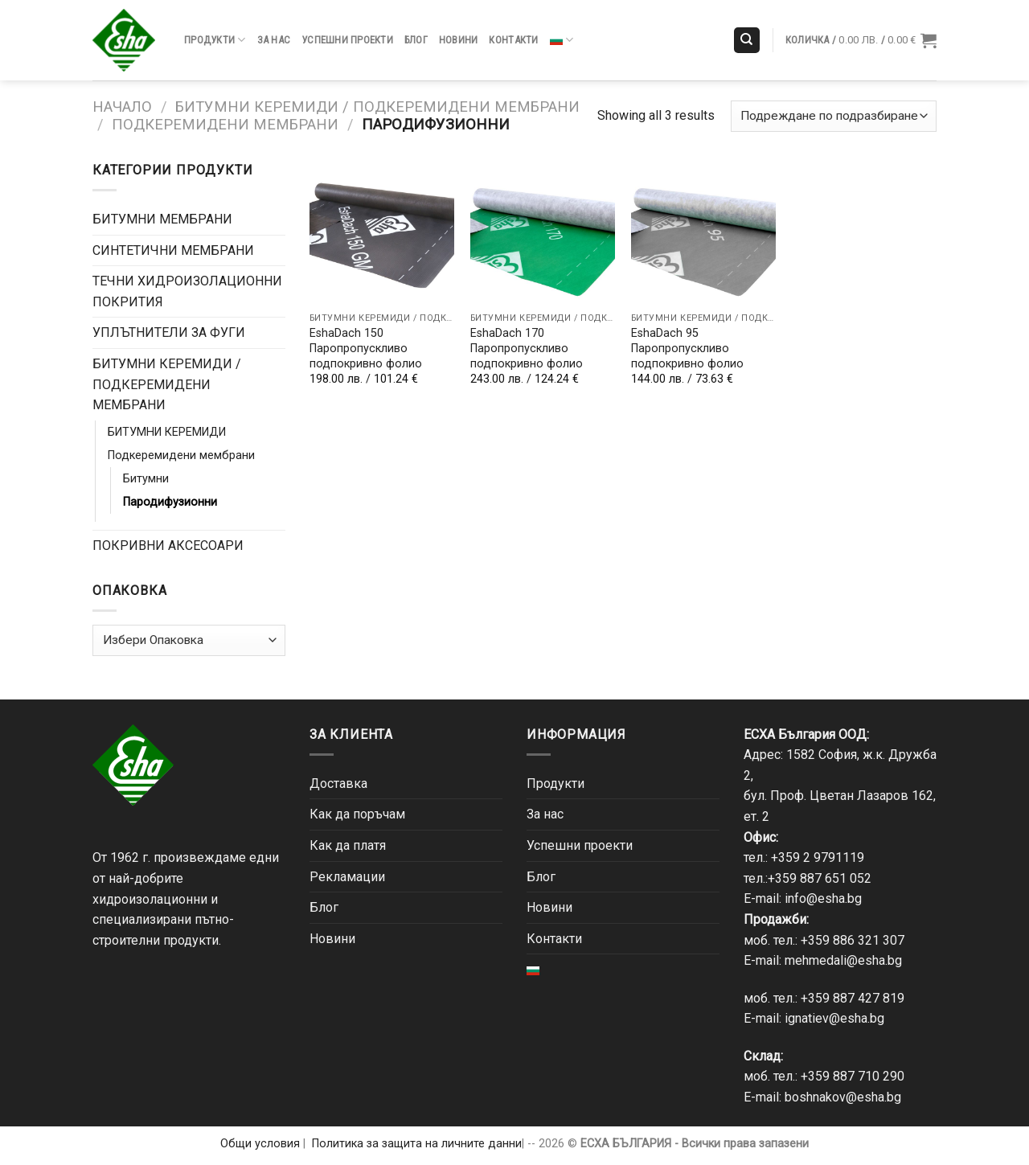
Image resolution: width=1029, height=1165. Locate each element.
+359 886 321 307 (852, 940)
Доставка (338, 783)
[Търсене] (747, 40)
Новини (458, 40)
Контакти (513, 40)
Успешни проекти (347, 40)
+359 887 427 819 (852, 998)
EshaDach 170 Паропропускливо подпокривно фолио (526, 348)
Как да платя (348, 845)
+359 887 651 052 (819, 878)
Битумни (146, 479)
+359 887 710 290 (852, 1076)
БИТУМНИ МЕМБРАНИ (162, 219)
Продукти (215, 39)
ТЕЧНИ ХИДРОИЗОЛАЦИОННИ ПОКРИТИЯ (187, 291)
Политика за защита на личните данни (417, 1144)
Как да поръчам (357, 814)
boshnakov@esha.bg (843, 1097)
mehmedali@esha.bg (843, 960)
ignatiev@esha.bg (834, 1018)
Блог (416, 40)
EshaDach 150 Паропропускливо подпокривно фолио (366, 348)
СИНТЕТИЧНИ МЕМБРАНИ (173, 250)
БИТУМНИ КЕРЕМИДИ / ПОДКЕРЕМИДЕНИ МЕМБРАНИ (377, 106)
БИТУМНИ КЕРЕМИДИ (167, 432)
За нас (274, 40)
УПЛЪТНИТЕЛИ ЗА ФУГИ (168, 332)
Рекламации (347, 876)
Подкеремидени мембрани (225, 124)
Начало (122, 106)
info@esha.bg (823, 898)
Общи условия (260, 1144)
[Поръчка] (834, 116)
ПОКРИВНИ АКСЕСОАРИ (168, 545)
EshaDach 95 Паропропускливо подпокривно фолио (687, 348)
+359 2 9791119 (817, 857)
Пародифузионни (170, 502)
